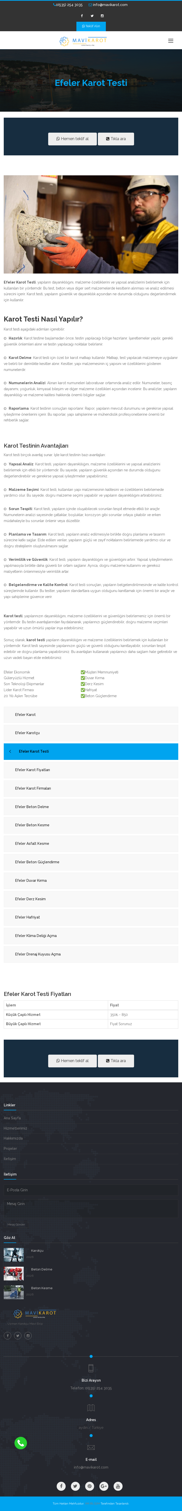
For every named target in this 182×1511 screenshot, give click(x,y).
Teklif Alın (91, 26)
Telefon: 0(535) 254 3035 (91, 1388)
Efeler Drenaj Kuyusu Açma (38, 954)
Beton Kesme (42, 1288)
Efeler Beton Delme (32, 807)
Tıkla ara (116, 138)
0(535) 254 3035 (68, 5)
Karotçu (37, 1250)
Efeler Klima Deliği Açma (36, 936)
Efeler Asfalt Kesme (32, 844)
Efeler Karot (25, 715)
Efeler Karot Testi (34, 751)
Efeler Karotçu (27, 733)
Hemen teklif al (72, 138)
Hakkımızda (13, 1138)
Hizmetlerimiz (15, 1128)
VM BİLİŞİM (92, 1503)
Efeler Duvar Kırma (31, 881)
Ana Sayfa (12, 1118)
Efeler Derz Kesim (30, 899)
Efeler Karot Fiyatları (32, 770)
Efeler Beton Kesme (32, 825)
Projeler (10, 1149)
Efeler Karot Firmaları (33, 788)
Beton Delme (41, 1269)
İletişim (10, 1159)
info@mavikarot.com (108, 5)
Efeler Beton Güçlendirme (37, 862)
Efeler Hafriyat (27, 917)
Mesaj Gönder (16, 1224)
